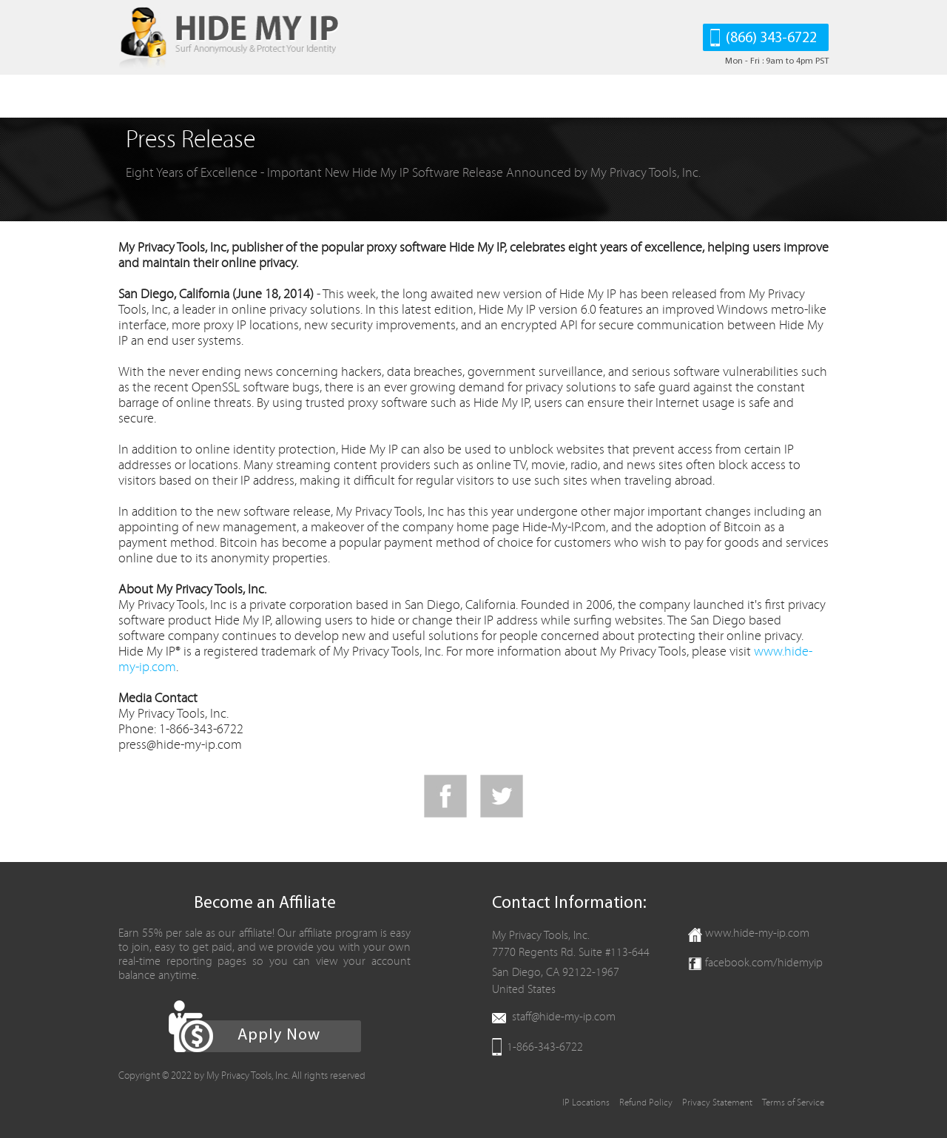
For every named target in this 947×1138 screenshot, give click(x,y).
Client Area (619, 96)
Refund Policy (646, 1102)
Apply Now (278, 1035)
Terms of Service (793, 1102)
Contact (543, 96)
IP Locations (586, 1102)
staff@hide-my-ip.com (564, 1016)
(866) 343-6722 (771, 38)
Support (475, 96)
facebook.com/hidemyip (764, 962)
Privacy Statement (717, 1102)
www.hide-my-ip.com (757, 933)
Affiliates (404, 96)
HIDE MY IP (146, 96)
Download (228, 96)
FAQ (344, 96)
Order (295, 96)
